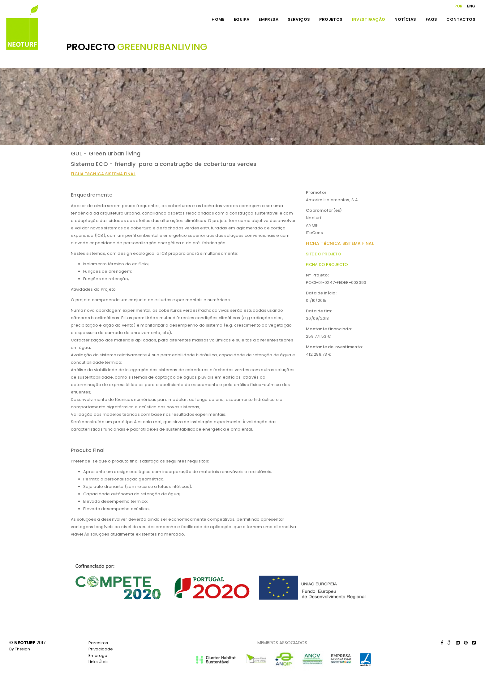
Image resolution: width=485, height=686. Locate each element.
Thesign (22, 649)
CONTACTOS (460, 19)
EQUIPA (241, 19)
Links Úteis (98, 662)
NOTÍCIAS (405, 19)
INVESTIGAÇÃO (368, 19)
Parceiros (98, 643)
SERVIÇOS (299, 19)
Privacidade (100, 649)
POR (458, 6)
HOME (218, 19)
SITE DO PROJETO (323, 254)
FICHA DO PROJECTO (327, 264)
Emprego (97, 655)
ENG (471, 6)
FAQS (431, 19)
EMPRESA (268, 19)
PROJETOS (330, 19)
